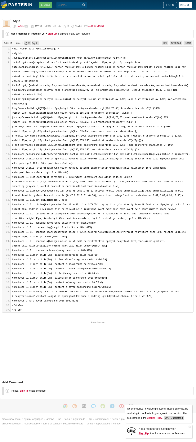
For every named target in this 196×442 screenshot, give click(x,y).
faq (59, 419)
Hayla (20, 26)
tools (67, 419)
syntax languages (33, 419)
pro (123, 419)
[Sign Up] (131, 430)
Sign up (185, 5)
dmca (90, 423)
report (188, 43)
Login (170, 5)
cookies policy (32, 423)
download (176, 43)
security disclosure (73, 423)
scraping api (102, 419)
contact (117, 423)
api (90, 419)
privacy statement (11, 423)
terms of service (51, 423)
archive (50, 419)
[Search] (84, 5)
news (115, 419)
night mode (79, 419)
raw (165, 43)
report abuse (103, 423)
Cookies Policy (154, 418)
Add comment (96, 26)
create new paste (11, 419)
